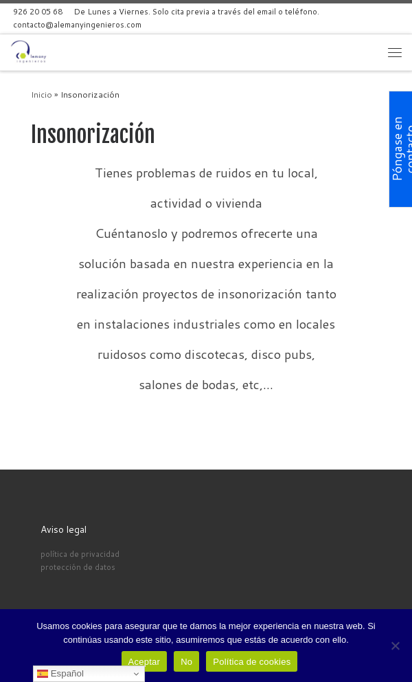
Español (60, 673)
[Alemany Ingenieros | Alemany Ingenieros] (29, 51)
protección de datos (78, 567)
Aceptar (144, 662)
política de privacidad (80, 554)
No (186, 662)
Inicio (41, 94)
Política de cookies (251, 662)
